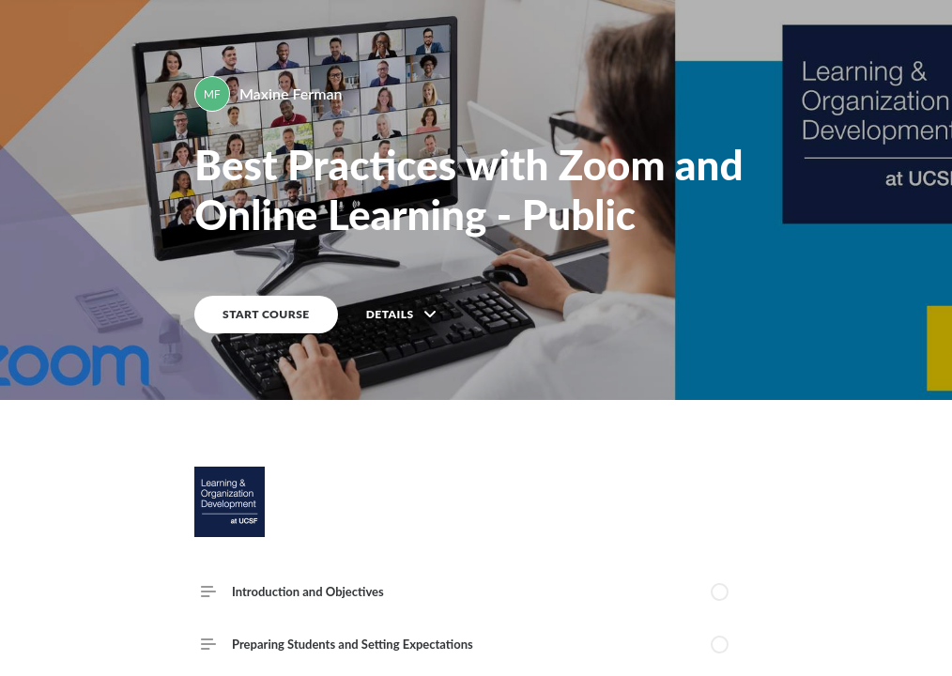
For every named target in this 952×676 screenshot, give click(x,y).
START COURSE (266, 314)
